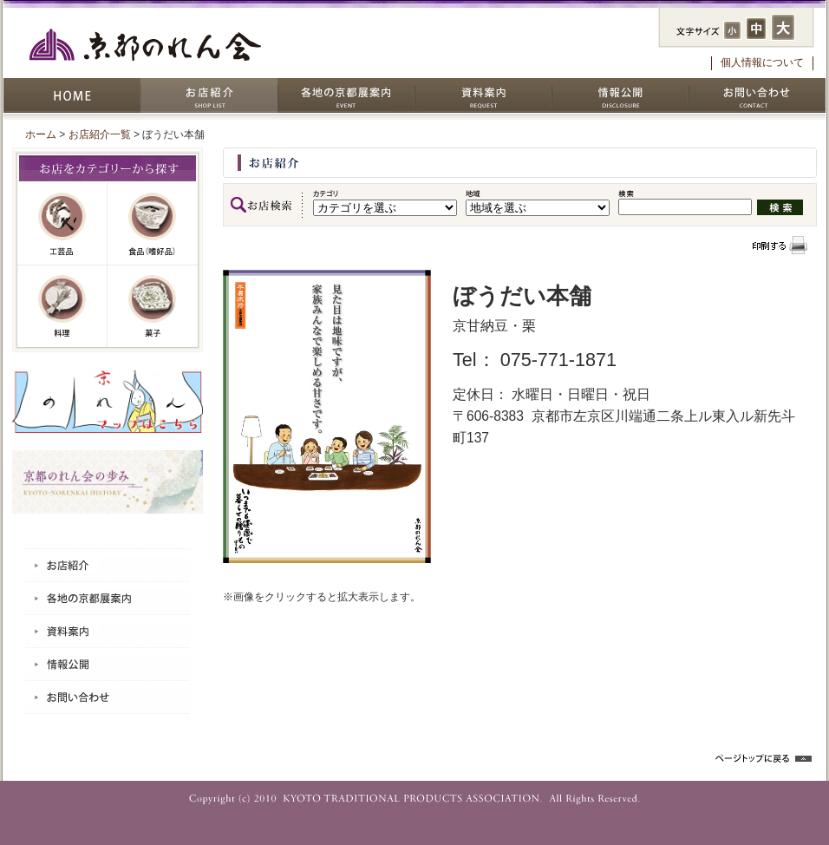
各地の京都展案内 (345, 95)
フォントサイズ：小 (732, 30)
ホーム (40, 134)
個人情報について (762, 62)
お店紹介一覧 (100, 134)
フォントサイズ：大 (783, 27)
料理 (62, 306)
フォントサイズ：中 (756, 28)
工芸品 (62, 224)
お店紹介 (208, 95)
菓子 (153, 306)
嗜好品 (153, 224)
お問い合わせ (757, 95)
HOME (71, 95)
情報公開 (620, 95)
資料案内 (483, 95)
